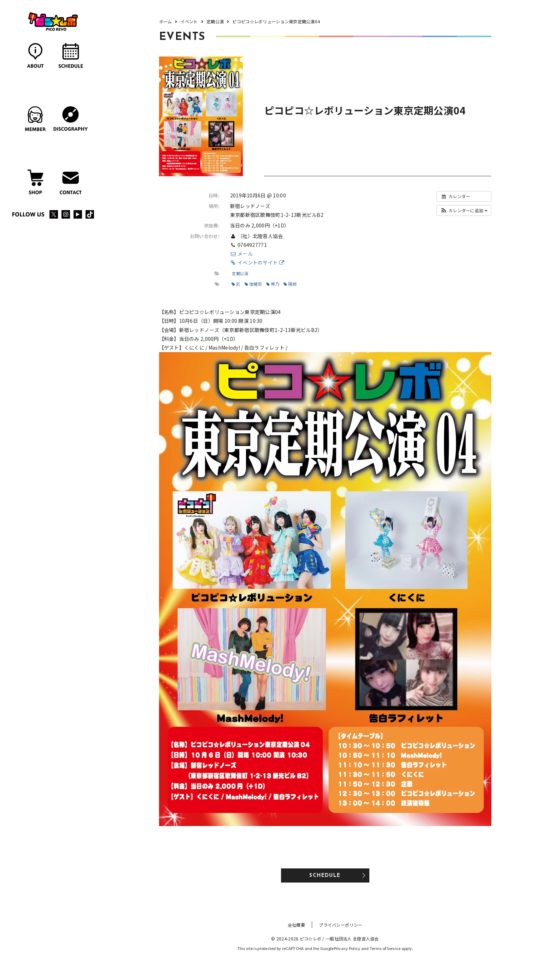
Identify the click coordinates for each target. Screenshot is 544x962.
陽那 (290, 284)
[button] (464, 210)
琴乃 (273, 284)
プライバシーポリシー (340, 925)
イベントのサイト (257, 262)
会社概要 (296, 925)
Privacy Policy (347, 948)
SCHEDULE (324, 875)
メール (241, 253)
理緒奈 (253, 284)
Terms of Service (385, 948)
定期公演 (240, 273)
